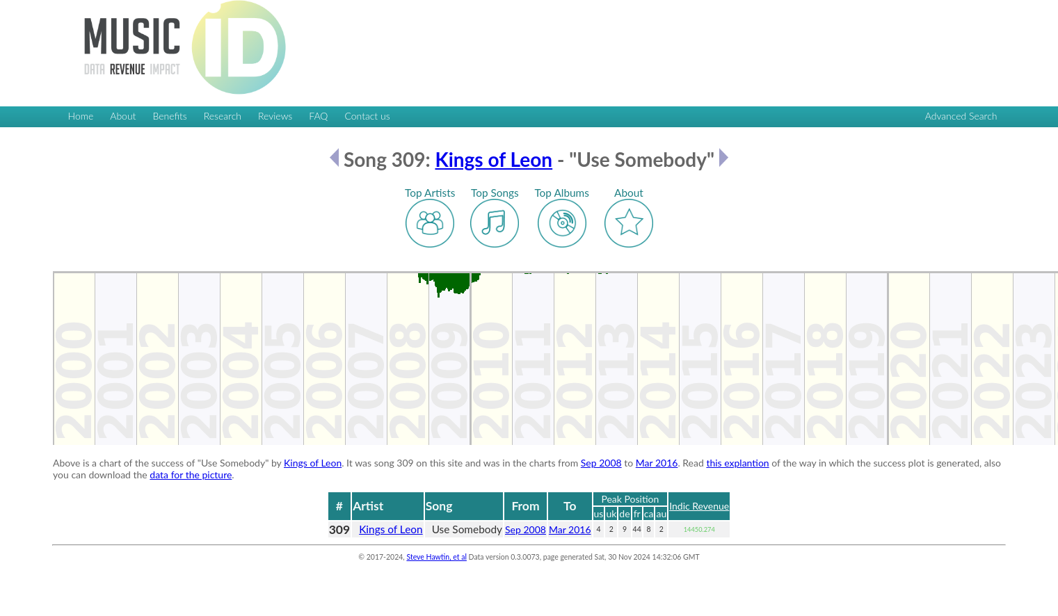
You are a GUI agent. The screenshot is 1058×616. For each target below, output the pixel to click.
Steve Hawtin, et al (436, 557)
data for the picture (191, 474)
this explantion (737, 463)
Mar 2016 (657, 463)
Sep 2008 (601, 463)
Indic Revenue (699, 506)
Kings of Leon (493, 159)
